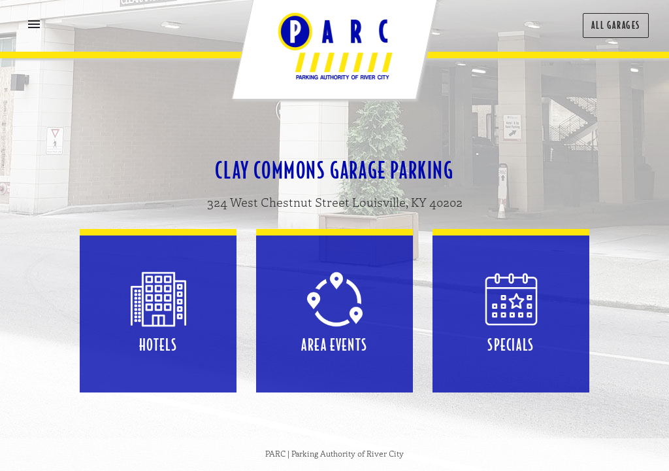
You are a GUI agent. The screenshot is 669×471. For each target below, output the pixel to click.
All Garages (615, 25)
